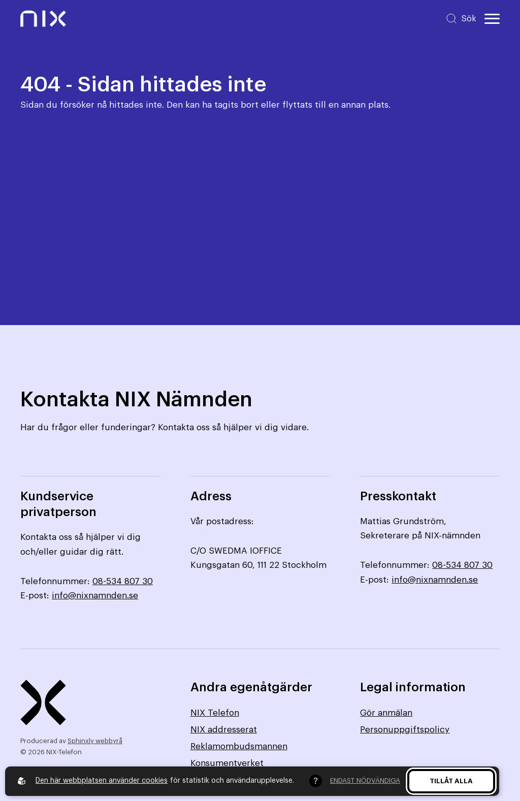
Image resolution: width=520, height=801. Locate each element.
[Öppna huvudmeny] (492, 19)
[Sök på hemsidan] (460, 18)
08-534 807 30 (122, 581)
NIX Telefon (214, 713)
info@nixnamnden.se (95, 595)
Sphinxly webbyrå (95, 741)
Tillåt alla (451, 781)
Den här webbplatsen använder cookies (102, 780)
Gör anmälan (386, 713)
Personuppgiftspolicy (404, 729)
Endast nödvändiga (365, 780)
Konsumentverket (227, 763)
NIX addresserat (223, 729)
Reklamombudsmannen (238, 746)
